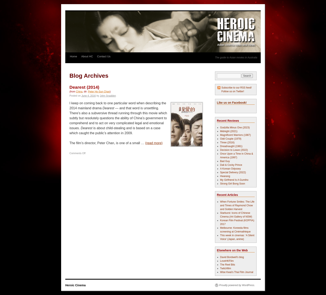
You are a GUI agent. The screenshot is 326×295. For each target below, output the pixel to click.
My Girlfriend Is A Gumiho (234, 179)
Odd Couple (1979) (230, 138)
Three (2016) (227, 142)
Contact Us (103, 56)
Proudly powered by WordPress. (237, 285)
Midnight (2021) (228, 131)
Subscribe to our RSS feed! (236, 87)
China (79, 91)
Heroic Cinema (75, 285)
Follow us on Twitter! (232, 91)
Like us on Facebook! (232, 102)
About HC (87, 56)
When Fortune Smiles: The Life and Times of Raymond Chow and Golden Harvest (237, 205)
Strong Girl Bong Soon (232, 183)
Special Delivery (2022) (233, 172)
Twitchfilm (225, 268)
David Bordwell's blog (232, 257)
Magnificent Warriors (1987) (235, 135)
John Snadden (108, 95)
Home (73, 56)
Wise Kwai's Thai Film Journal (236, 272)
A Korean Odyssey (230, 168)
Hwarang (225, 176)
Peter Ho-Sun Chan (99, 91)
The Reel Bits (227, 264)
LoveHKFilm (227, 260)
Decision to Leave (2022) (234, 150)
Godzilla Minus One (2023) (235, 127)
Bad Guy (225, 161)
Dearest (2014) (84, 87)
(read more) (154, 143)
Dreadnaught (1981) (231, 146)
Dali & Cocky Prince (231, 164)
